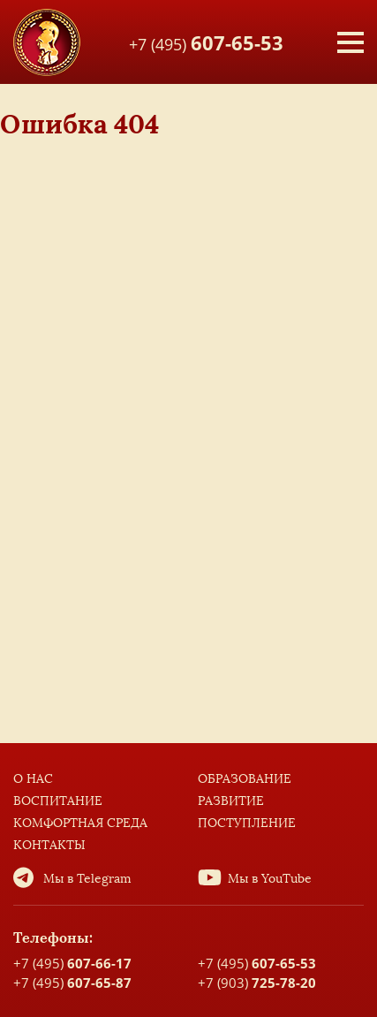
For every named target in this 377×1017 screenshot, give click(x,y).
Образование (244, 778)
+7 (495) (206, 41)
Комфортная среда (80, 823)
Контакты (49, 845)
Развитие (231, 800)
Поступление (247, 823)
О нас (33, 778)
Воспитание (57, 800)
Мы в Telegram (87, 878)
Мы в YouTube (270, 878)
